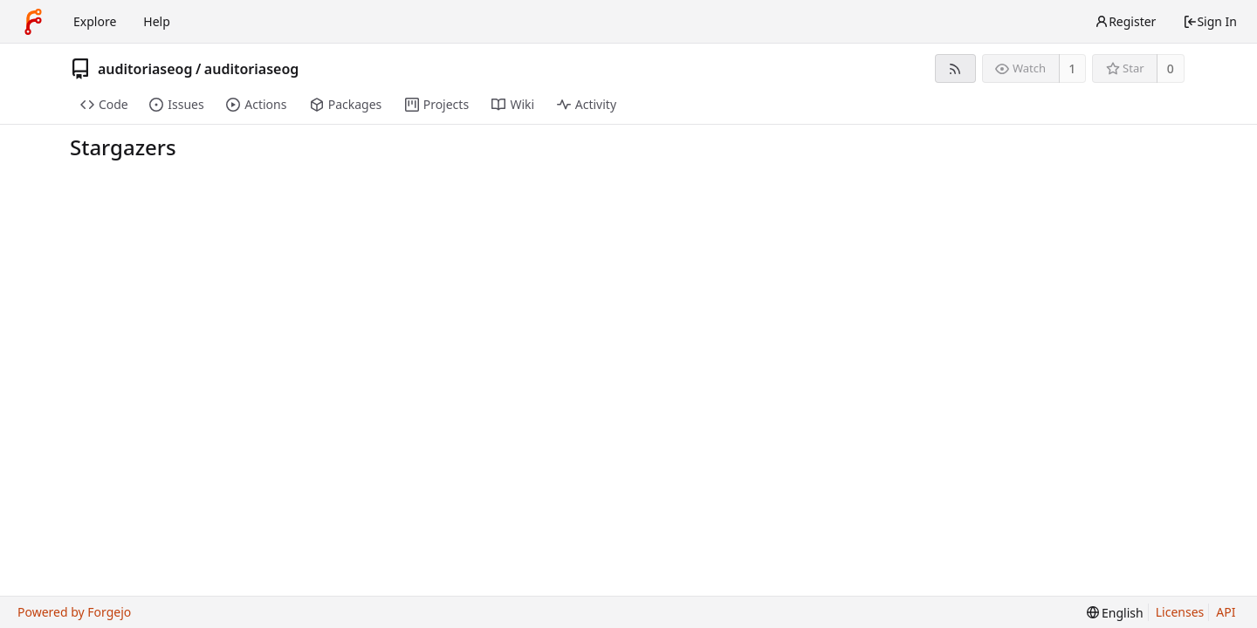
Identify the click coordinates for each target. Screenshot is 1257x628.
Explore (94, 21)
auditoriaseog (145, 69)
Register (1125, 21)
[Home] (33, 22)
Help (156, 21)
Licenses (1180, 612)
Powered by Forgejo (74, 612)
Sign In (1210, 21)
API (1225, 612)
